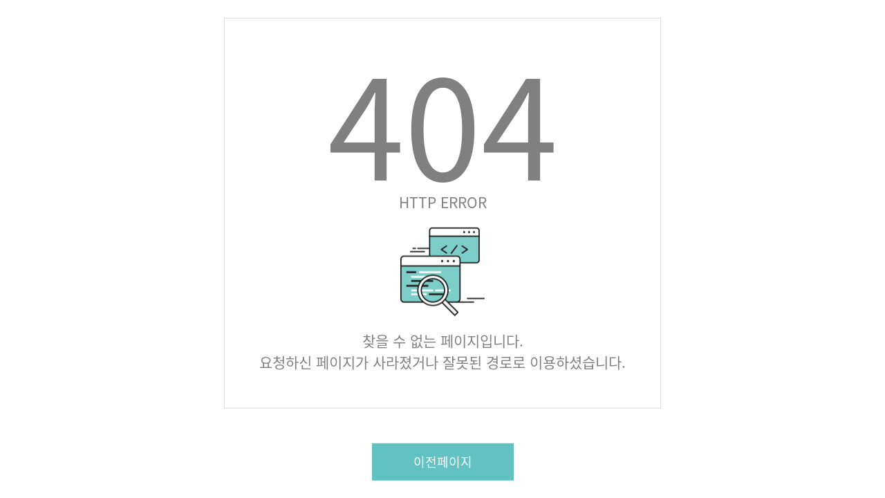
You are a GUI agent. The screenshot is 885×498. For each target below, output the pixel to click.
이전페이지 (442, 461)
